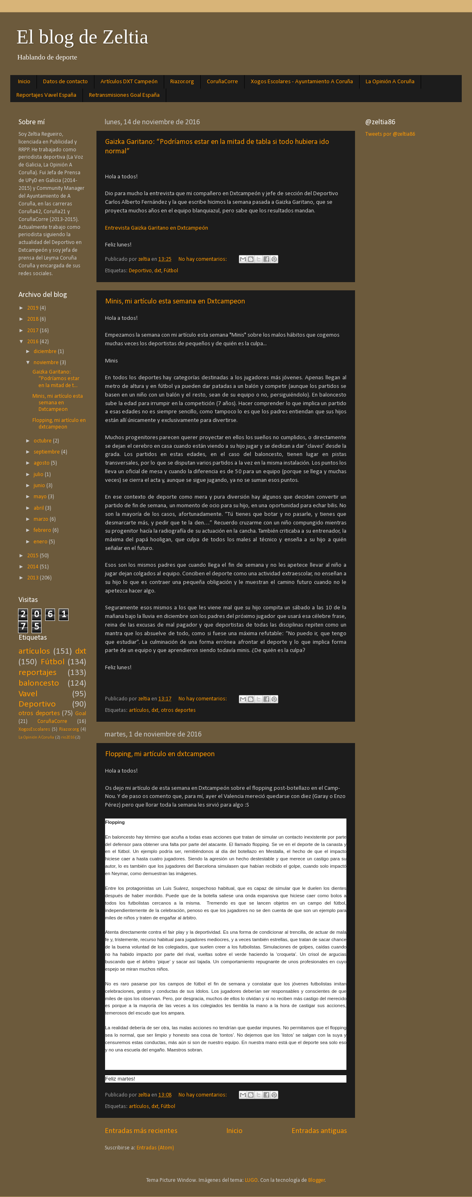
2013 (33, 578)
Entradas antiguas (319, 1131)
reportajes (37, 672)
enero (41, 542)
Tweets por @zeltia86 (390, 134)
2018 (33, 319)
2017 (33, 330)
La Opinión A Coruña (390, 82)
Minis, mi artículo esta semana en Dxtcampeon (175, 302)
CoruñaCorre (222, 82)
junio (40, 485)
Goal (80, 713)
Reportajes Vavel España (46, 95)
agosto (42, 463)
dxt (157, 271)
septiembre (47, 452)
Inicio (24, 82)
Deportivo (140, 271)
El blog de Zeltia (82, 37)
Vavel (27, 694)
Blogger (316, 1180)
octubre (43, 441)
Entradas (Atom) (155, 1148)
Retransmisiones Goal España (124, 95)
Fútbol (171, 271)
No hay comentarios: (203, 259)
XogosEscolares (34, 729)
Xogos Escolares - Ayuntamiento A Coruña (302, 82)
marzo (42, 519)
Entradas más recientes (141, 1131)
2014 (33, 567)
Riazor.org (182, 82)
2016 (33, 341)
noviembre (47, 362)
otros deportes (178, 710)
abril (39, 508)
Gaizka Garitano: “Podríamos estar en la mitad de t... (56, 378)
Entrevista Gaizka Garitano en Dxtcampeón (156, 228)
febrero (43, 530)
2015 (33, 556)
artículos (139, 710)
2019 (33, 308)
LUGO (251, 1180)
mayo (41, 496)
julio (39, 474)
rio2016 (67, 737)
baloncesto (38, 683)
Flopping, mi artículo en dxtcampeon (160, 754)
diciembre (46, 351)
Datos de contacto (65, 82)
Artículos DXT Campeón (129, 82)
